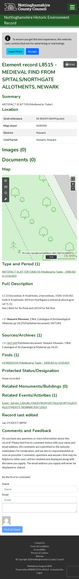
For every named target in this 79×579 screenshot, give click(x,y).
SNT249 (12, 342)
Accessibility (39, 549)
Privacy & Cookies (39, 552)
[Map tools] (5, 199)
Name (5, 483)
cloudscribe (57, 569)
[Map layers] (5, 181)
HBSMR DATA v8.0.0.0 (39, 569)
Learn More (15, 51)
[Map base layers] (5, 187)
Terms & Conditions (39, 546)
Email (5, 494)
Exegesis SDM (45, 566)
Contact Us (39, 542)
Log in (39, 572)
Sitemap (39, 556)
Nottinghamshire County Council (48, 559)
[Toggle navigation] (72, 7)
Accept (32, 51)
